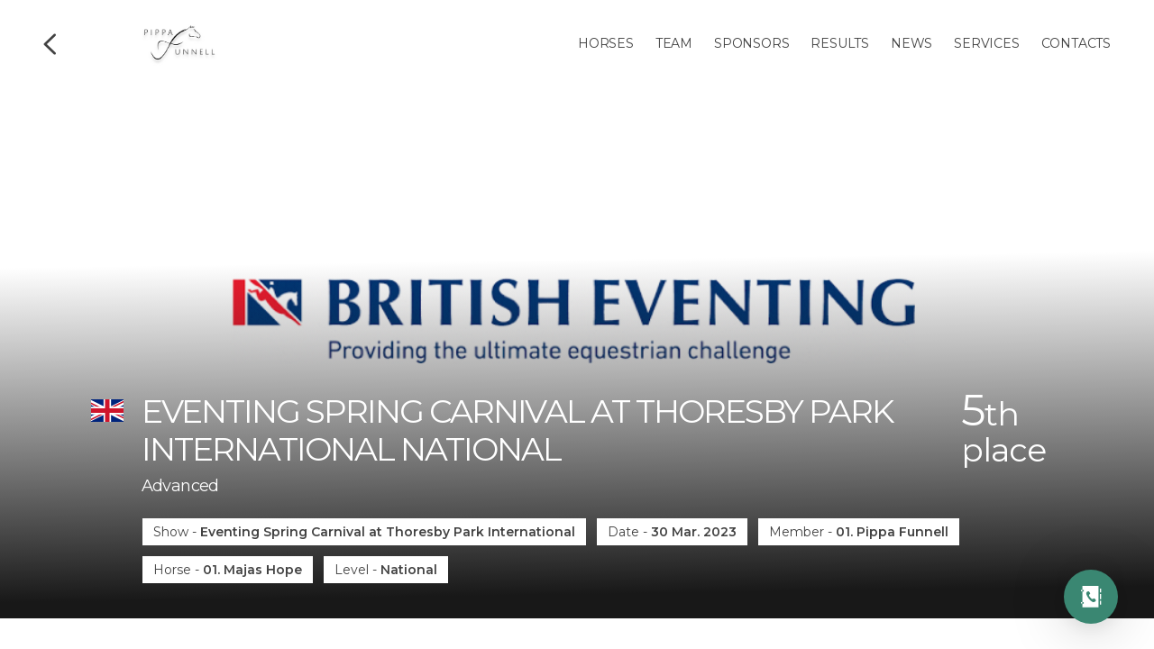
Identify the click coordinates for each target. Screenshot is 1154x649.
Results (840, 43)
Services (986, 43)
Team (673, 43)
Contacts (1076, 43)
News (911, 43)
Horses (606, 43)
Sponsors (751, 43)
